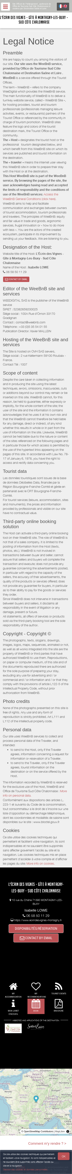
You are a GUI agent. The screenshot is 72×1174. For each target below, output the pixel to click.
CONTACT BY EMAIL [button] (16, 279)
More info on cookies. (40, 863)
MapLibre (60, 1131)
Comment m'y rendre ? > (47, 1143)
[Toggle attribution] (67, 1131)
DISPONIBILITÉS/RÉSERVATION (36, 928)
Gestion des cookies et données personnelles (25, 1169)
